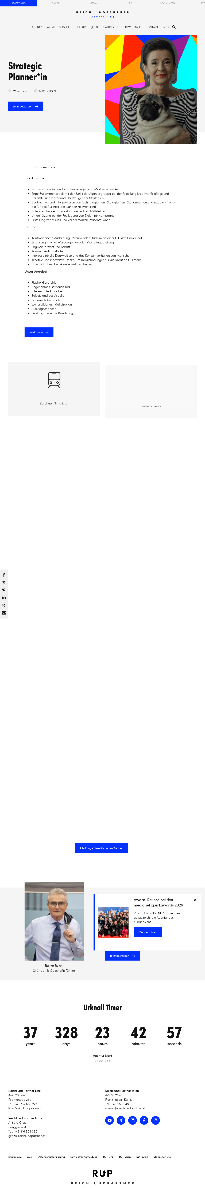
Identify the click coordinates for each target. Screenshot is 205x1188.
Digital (56, 3)
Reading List (111, 27)
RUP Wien (125, 1156)
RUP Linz (108, 1156)
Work (51, 27)
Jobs (94, 27)
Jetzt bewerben (22, 106)
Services (65, 27)
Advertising (19, 3)
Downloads (132, 27)
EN (163, 27)
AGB (29, 1156)
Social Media (167, 3)
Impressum (15, 1156)
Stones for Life (162, 1156)
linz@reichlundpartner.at (25, 1108)
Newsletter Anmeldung (84, 1156)
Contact (152, 27)
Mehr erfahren (148, 932)
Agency (37, 27)
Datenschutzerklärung (51, 1156)
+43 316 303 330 (25, 1131)
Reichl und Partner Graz (25, 1118)
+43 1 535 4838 (121, 1104)
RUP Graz (142, 1156)
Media (93, 3)
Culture (81, 27)
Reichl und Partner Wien (122, 1091)
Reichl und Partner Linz (24, 1091)
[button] (4, 574)
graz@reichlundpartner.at (26, 1136)
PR (130, 3)
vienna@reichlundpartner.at (125, 1108)
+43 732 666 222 (25, 1104)
